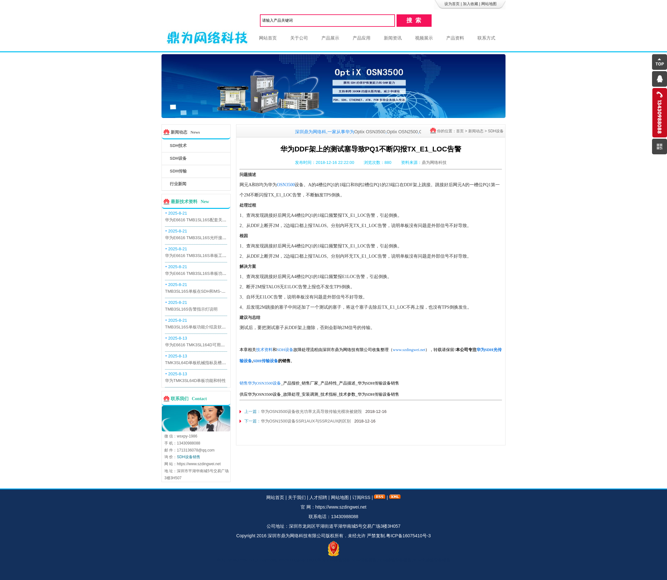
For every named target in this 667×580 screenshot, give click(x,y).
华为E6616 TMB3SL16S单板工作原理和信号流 (208, 255)
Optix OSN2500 (407, 131)
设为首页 (452, 4)
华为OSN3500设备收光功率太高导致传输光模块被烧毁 (311, 411)
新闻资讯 (393, 37)
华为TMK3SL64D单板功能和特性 (195, 380)
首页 (460, 131)
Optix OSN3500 (374, 131)
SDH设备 (496, 131)
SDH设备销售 (188, 457)
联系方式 (486, 37)
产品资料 (455, 37)
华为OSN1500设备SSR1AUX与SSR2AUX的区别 (306, 421)
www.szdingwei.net (409, 349)
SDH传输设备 (265, 360)
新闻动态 (476, 131)
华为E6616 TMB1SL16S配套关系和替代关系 (206, 219)
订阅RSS (361, 497)
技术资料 (264, 349)
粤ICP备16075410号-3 (408, 535)
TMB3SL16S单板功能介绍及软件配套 (199, 327)
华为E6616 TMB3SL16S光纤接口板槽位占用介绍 (210, 237)
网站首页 (268, 37)
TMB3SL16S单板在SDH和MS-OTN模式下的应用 (210, 291)
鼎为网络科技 (434, 162)
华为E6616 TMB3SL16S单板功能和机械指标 (206, 273)
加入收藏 (470, 4)
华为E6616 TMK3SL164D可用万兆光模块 (203, 344)
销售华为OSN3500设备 (260, 383)
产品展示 (330, 37)
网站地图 (489, 4)
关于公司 (299, 37)
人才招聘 (318, 497)
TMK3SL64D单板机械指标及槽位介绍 (199, 362)
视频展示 (424, 37)
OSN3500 (286, 184)
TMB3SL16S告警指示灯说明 (191, 309)
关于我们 (297, 497)
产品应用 (361, 37)
